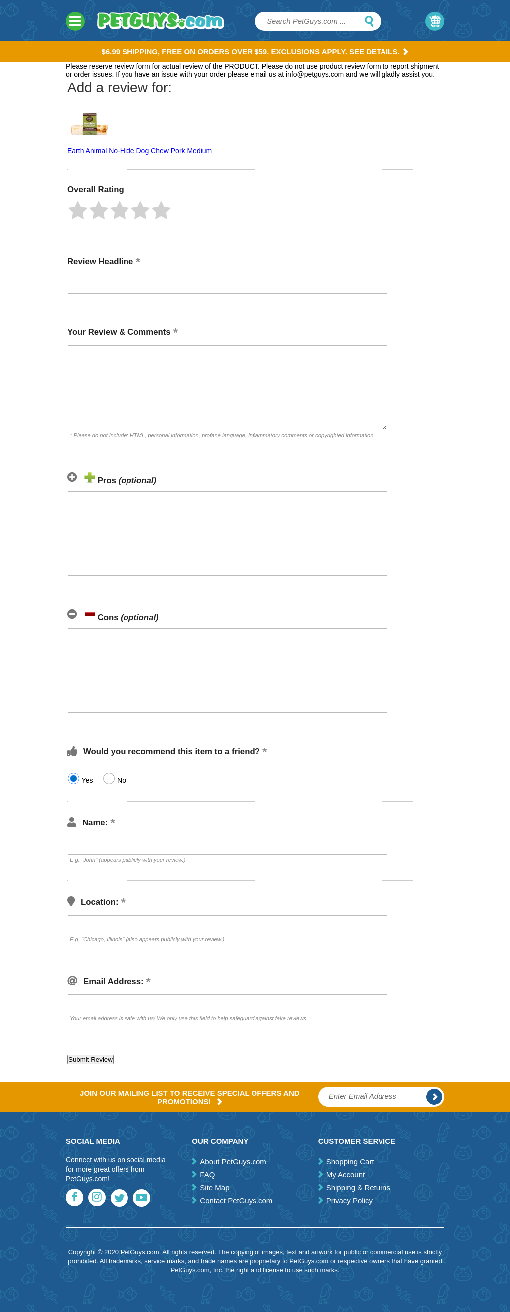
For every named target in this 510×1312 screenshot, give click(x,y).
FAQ (207, 1174)
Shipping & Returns (358, 1187)
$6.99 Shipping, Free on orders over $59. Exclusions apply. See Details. (255, 51)
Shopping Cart (350, 1161)
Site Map (214, 1187)
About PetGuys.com (233, 1161)
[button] (78, 210)
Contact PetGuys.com (236, 1200)
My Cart (435, 21)
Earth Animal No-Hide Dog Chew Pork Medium (139, 151)
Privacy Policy (349, 1200)
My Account (345, 1174)
